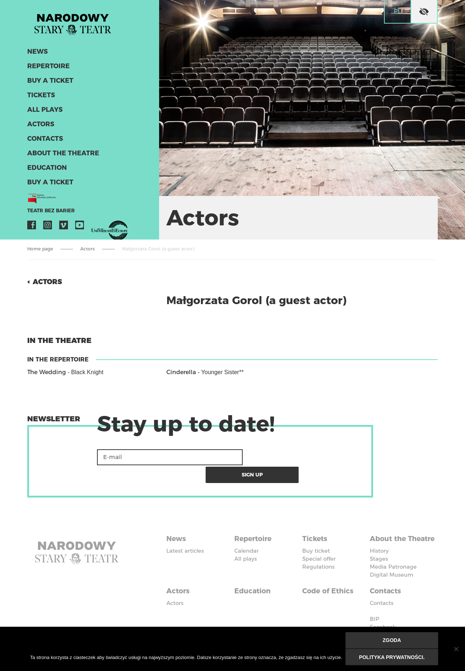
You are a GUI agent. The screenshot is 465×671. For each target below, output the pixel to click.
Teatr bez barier (49, 213)
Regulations (318, 547)
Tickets (40, 97)
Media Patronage (393, 555)
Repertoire (47, 68)
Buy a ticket (49, 82)
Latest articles (185, 531)
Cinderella (181, 372)
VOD (95, 227)
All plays (44, 111)
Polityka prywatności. (392, 657)
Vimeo (63, 227)
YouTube (79, 227)
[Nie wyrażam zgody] (456, 649)
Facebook (31, 227)
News (36, 53)
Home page (40, 248)
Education (46, 169)
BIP (374, 606)
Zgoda (392, 641)
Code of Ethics (329, 579)
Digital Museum (391, 563)
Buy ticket (316, 531)
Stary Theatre (76, 23)
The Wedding (46, 372)
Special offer (319, 539)
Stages (379, 547)
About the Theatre (60, 155)
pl (397, 11)
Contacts (44, 140)
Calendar (246, 531)
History (379, 539)
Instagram (47, 227)
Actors (40, 126)
